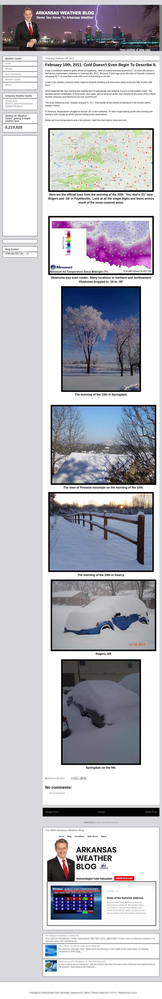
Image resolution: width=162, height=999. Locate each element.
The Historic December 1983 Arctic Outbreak (79, 946)
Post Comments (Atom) (107, 822)
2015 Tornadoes (13, 74)
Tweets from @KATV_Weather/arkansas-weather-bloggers (19, 103)
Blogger (133, 992)
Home (101, 812)
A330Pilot (112, 992)
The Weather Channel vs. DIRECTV (62, 935)
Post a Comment (57, 793)
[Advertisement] (18, 185)
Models (8, 69)
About (8, 84)
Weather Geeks (13, 79)
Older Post (151, 812)
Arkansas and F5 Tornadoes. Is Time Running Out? (82, 961)
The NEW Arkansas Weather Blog (64, 830)
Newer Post (51, 812)
